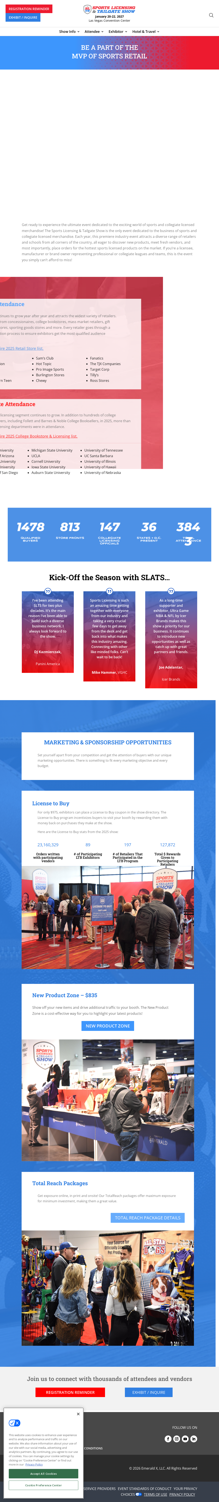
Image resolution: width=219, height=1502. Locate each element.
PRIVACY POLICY (182, 1494)
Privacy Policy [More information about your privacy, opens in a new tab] (34, 1464)
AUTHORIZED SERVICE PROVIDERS (88, 1488)
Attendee (92, 32)
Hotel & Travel (143, 32)
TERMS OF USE (155, 1494)
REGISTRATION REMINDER (29, 9)
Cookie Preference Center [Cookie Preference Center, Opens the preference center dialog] (43, 1485)
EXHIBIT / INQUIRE (23, 17)
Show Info (67, 32)
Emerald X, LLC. (153, 1468)
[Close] (78, 1414)
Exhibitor (116, 32)
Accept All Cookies (43, 1474)
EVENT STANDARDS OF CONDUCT (145, 1488)
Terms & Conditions (86, 1448)
